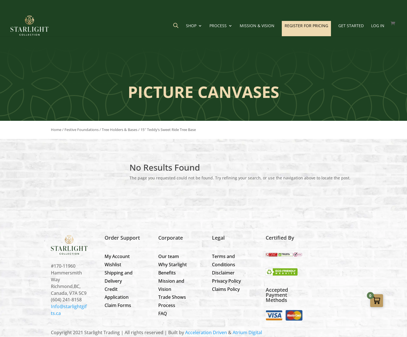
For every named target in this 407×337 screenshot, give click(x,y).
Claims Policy (226, 289)
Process (218, 26)
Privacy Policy (226, 281)
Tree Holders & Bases (119, 129)
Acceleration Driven (206, 332)
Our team (168, 256)
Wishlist (113, 264)
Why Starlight (172, 264)
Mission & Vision (257, 26)
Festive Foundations (81, 129)
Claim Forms (118, 305)
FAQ (162, 313)
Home (56, 129)
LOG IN (377, 26)
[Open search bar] (176, 25)
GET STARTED (351, 26)
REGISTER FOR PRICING (306, 25)
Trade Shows (172, 297)
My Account (117, 256)
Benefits (167, 273)
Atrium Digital (247, 332)
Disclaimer (223, 273)
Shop (191, 26)
